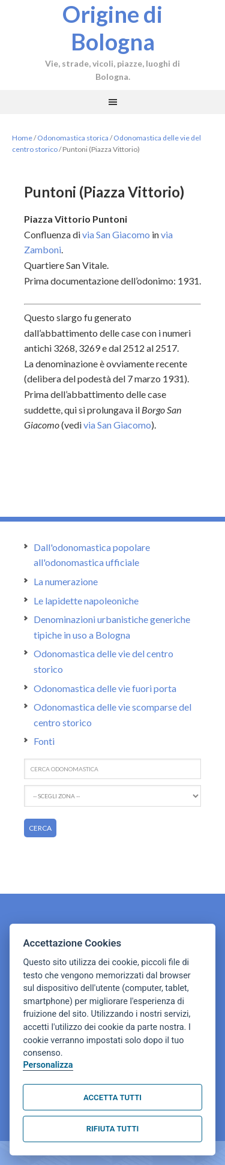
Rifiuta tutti (112, 1128)
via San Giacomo (116, 234)
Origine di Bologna (112, 27)
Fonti (44, 741)
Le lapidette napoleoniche (86, 600)
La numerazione (66, 581)
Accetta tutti (112, 1097)
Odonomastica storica (73, 137)
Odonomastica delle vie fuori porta (105, 688)
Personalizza (48, 1065)
